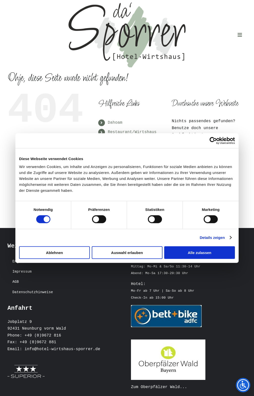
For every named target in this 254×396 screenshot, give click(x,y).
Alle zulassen (199, 252)
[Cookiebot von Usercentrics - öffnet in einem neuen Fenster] (213, 140)
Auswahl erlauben (127, 252)
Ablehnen (54, 252)
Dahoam (115, 123)
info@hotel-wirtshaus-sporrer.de (62, 350)
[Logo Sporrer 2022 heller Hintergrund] (127, 4)
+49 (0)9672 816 (43, 336)
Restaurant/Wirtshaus (132, 133)
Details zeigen (212, 237)
